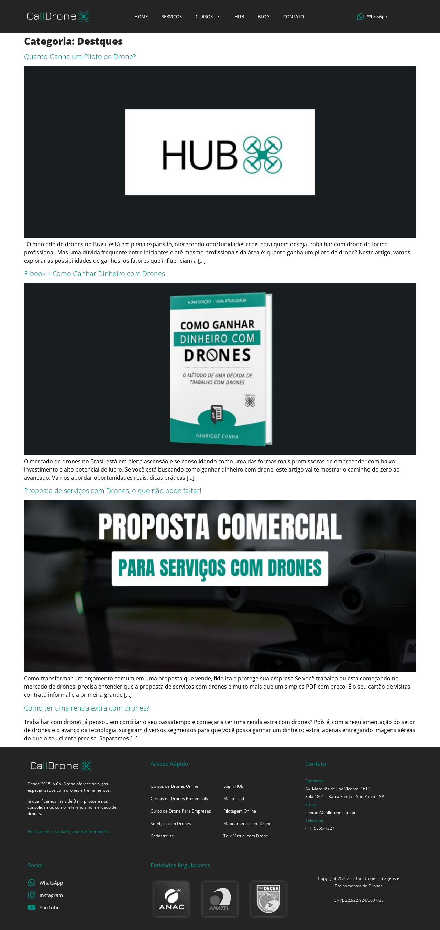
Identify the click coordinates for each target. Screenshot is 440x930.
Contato (293, 16)
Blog (264, 16)
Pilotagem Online (239, 811)
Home (141, 16)
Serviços (172, 16)
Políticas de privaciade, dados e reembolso (68, 832)
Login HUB (233, 786)
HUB (239, 16)
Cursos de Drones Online (174, 786)
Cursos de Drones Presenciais (179, 799)
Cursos (208, 16)
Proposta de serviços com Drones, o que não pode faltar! (112, 490)
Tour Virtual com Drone (245, 836)
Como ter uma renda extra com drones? (86, 708)
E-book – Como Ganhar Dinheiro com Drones (94, 273)
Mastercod (233, 799)
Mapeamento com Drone (247, 823)
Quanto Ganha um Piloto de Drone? (80, 56)
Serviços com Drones (171, 823)
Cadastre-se (162, 836)
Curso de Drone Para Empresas (181, 811)
